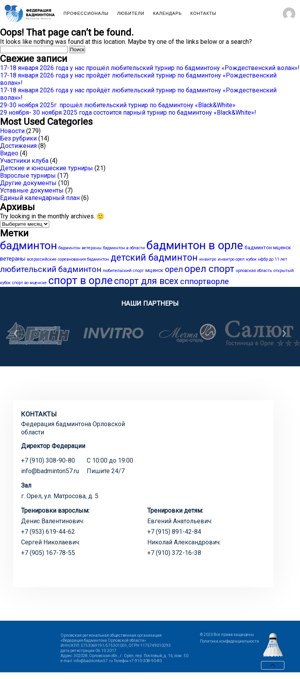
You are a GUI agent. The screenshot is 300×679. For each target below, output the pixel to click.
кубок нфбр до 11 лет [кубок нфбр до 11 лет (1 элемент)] (266, 259)
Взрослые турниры (28, 175)
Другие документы (28, 183)
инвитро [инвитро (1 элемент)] (207, 259)
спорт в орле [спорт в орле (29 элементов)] (80, 280)
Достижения (18, 145)
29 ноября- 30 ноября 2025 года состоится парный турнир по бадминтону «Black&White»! (128, 112)
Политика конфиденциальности (229, 641)
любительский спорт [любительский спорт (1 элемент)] (123, 270)
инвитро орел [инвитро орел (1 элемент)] (231, 259)
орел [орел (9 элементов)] (174, 269)
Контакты (203, 13)
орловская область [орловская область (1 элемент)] (254, 270)
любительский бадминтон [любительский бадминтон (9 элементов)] (50, 269)
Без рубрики (18, 138)
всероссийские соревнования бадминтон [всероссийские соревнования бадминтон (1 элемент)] (68, 259)
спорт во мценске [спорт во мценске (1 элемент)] (29, 282)
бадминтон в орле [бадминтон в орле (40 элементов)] (194, 245)
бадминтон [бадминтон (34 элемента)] (28, 245)
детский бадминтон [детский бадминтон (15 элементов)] (154, 257)
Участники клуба (24, 160)
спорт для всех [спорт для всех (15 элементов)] (146, 281)
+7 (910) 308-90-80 (48, 460)
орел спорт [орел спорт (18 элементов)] (209, 268)
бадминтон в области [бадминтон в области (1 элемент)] (124, 247)
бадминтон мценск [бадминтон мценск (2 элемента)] (268, 247)
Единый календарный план (40, 198)
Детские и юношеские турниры (46, 168)
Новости (12, 131)
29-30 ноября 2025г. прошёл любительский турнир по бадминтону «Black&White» (118, 105)
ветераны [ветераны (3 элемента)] (12, 258)
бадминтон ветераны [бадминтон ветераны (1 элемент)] (80, 247)
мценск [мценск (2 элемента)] (154, 270)
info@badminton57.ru (50, 471)
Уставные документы (32, 190)
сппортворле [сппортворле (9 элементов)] (204, 281)
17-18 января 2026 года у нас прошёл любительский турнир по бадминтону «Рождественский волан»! (150, 68)
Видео (9, 153)
